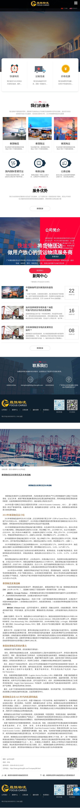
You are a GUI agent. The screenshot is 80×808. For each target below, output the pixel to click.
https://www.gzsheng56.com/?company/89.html (25, 769)
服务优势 (36, 410)
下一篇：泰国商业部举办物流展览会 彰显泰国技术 (57, 775)
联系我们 (40, 270)
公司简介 (4, 410)
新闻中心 (15, 410)
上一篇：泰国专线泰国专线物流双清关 (15, 775)
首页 (10, 469)
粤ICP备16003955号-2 (9, 417)
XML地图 (19, 417)
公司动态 (22, 469)
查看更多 (40, 209)
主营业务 (25, 410)
